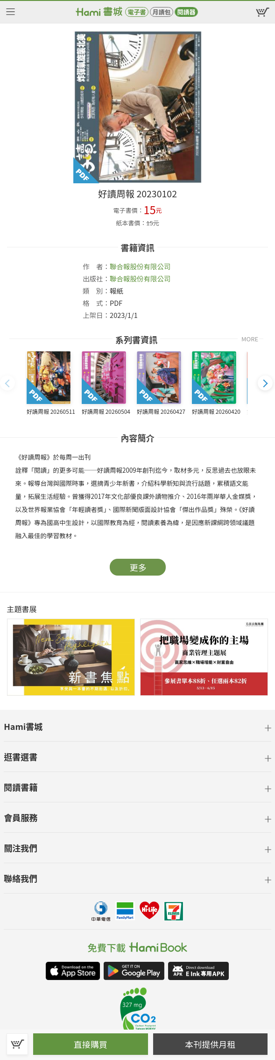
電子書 (136, 11)
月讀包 (161, 11)
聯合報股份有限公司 (140, 266)
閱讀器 (186, 11)
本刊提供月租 (210, 1044)
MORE (249, 339)
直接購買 (90, 1044)
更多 (138, 567)
